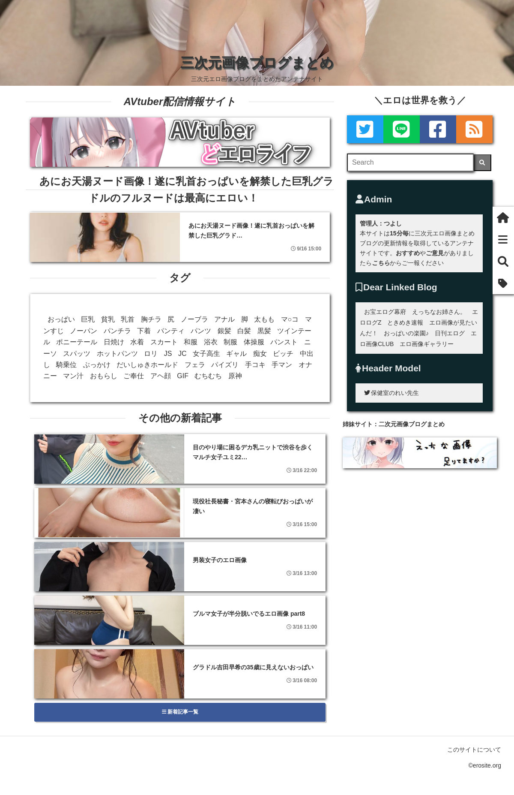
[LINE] (401, 129)
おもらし (103, 375)
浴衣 (211, 342)
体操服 (254, 342)
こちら (381, 262)
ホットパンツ (117, 353)
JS (168, 353)
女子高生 (206, 353)
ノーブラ (194, 319)
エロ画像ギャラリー (427, 343)
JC (182, 353)
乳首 (127, 319)
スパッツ (76, 353)
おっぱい (61, 319)
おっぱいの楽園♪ (406, 333)
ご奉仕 (133, 375)
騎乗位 (66, 364)
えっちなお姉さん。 (439, 311)
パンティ (171, 330)
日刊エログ (450, 333)
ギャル (236, 353)
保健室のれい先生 (391, 392)
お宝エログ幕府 (385, 311)
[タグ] (503, 283)
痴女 (260, 353)
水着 (137, 342)
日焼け (114, 342)
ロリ (151, 353)
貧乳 (108, 319)
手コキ (255, 364)
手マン (282, 364)
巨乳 (88, 319)
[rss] (474, 129)
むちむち (208, 375)
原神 (235, 375)
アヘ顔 (160, 375)
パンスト (284, 342)
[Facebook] (438, 129)
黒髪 (264, 330)
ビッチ (283, 353)
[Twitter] (365, 129)
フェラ (195, 364)
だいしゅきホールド (147, 364)
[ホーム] (503, 218)
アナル (224, 319)
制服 (230, 342)
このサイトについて (474, 749)
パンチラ (117, 330)
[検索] (482, 162)
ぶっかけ (97, 364)
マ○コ (290, 319)
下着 (144, 330)
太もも (264, 319)
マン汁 (73, 375)
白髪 (244, 330)
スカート (164, 342)
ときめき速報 (405, 322)
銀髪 (224, 330)
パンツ (201, 330)
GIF (182, 375)
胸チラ (151, 319)
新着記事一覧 (180, 712)
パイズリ (225, 364)
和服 (190, 342)
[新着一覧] (503, 239)
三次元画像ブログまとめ (257, 62)
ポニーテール (76, 342)
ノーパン (83, 330)
